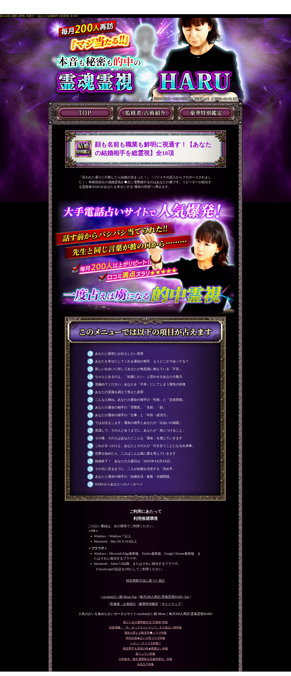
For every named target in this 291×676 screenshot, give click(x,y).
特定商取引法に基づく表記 (145, 580)
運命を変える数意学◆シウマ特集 (145, 632)
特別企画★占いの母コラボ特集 (145, 638)
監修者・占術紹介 (123, 604)
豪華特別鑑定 (148, 604)
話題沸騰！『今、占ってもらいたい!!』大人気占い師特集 (145, 627)
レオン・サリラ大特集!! (145, 643)
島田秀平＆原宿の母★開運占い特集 (145, 648)
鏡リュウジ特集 (145, 653)
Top (164, 597)
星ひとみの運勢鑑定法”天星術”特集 (145, 622)
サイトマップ (171, 604)
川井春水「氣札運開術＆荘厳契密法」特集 (145, 659)
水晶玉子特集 (145, 664)
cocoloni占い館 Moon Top (119, 597)
